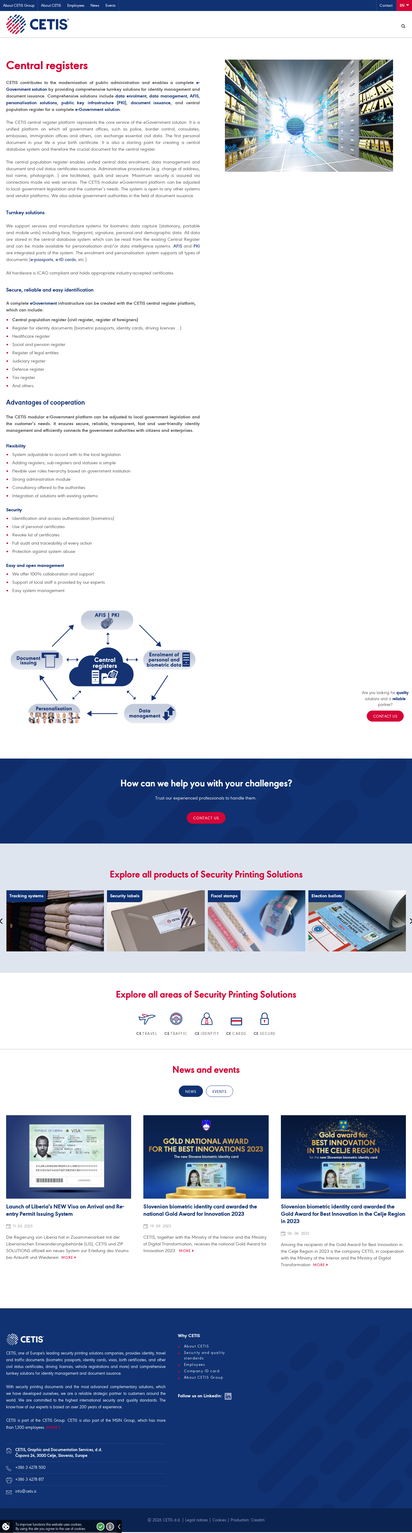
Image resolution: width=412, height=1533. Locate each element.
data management (168, 97)
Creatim (258, 1521)
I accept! (101, 1527)
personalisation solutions (31, 103)
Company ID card (202, 1372)
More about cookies (110, 1527)
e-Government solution (97, 110)
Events (110, 5)
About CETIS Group (19, 5)
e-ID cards (66, 260)
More (67, 1258)
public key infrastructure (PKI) (93, 103)
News (94, 5)
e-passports (42, 260)
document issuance (151, 103)
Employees (75, 5)
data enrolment (130, 97)
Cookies (219, 1521)
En (404, 5)
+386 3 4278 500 (30, 1468)
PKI (196, 247)
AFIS (194, 97)
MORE (51, 1428)
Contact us (206, 819)
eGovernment (43, 304)
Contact (386, 5)
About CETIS (51, 5)
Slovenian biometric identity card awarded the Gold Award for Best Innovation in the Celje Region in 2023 (343, 1215)
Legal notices (196, 1521)
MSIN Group (123, 1421)
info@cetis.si (25, 1492)
